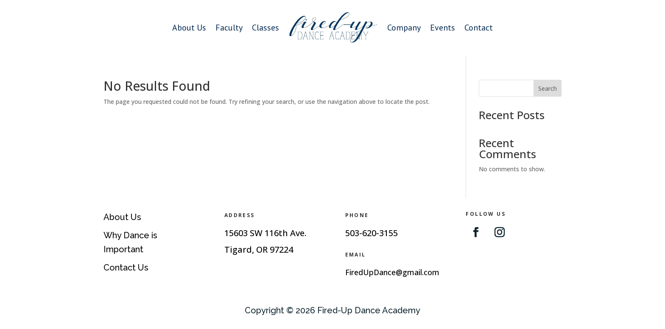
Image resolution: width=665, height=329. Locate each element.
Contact (478, 27)
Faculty (229, 27)
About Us (189, 27)
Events (442, 27)
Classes (265, 27)
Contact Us (125, 267)
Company (404, 27)
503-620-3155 (371, 233)
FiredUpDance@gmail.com (392, 272)
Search (547, 88)
